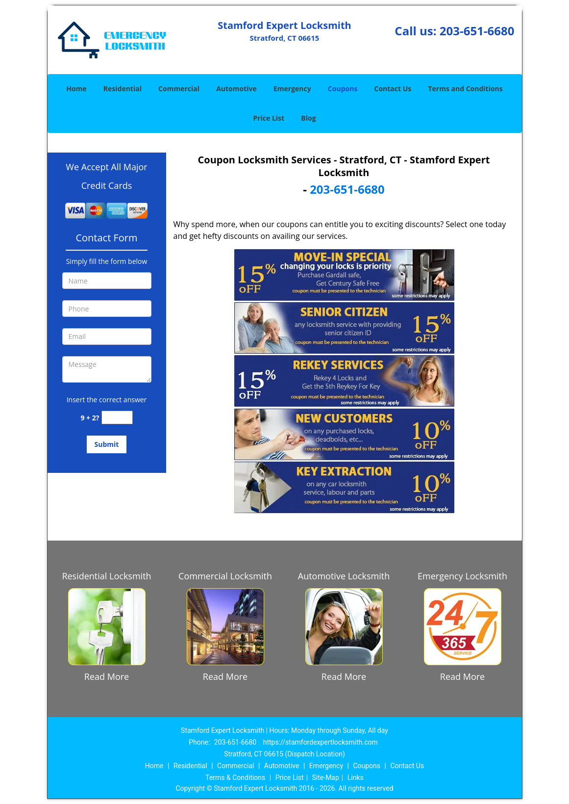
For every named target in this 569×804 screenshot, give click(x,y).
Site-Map (325, 777)
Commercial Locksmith (225, 576)
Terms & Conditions (235, 777)
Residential (122, 88)
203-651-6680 (477, 31)
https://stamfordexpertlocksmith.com (320, 742)
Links (355, 777)
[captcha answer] (117, 418)
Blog (308, 118)
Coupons (342, 88)
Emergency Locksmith (462, 576)
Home (76, 88)
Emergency (292, 88)
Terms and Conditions (465, 88)
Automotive (236, 88)
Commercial (178, 88)
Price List (268, 118)
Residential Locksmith (106, 576)
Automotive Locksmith (344, 576)
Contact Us (393, 88)
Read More (106, 676)
